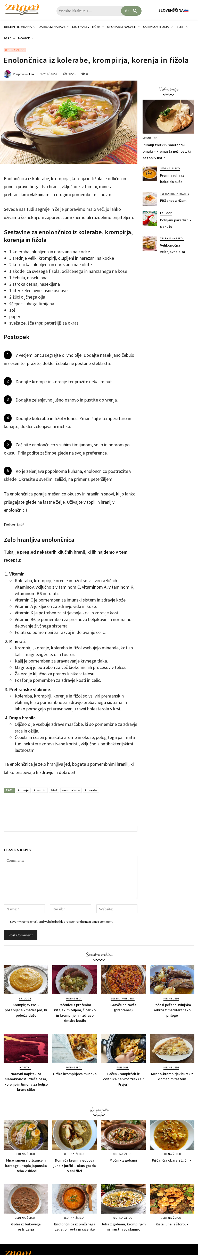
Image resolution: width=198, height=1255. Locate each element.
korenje (23, 790)
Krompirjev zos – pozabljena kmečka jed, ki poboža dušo (26, 1010)
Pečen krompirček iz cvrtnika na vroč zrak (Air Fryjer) (123, 1078)
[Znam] (22, 9)
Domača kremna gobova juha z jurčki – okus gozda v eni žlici (75, 1164)
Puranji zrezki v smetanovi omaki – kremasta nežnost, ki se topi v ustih (166, 151)
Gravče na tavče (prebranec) (123, 1007)
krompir (40, 790)
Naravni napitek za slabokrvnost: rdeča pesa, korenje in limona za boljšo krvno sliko (25, 1081)
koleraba (91, 790)
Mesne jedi (150, 138)
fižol (54, 790)
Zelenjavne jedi (172, 238)
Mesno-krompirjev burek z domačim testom (172, 1076)
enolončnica (71, 790)
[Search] (131, 11)
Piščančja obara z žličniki (172, 1159)
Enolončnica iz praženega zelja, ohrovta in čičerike (74, 1226)
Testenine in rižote (174, 193)
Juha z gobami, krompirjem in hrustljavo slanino (123, 1226)
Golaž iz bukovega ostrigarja (25, 1226)
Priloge (166, 213)
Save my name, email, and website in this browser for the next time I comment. (61, 921)
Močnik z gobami (123, 1159)
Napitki (25, 1067)
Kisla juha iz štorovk (172, 1223)
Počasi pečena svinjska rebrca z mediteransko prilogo (172, 1010)
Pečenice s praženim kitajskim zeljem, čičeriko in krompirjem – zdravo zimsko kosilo (75, 1013)
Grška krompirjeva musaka (74, 1073)
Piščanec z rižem (173, 200)
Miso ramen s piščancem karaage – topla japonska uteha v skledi (26, 1164)
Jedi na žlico (15, 50)
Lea (31, 74)
